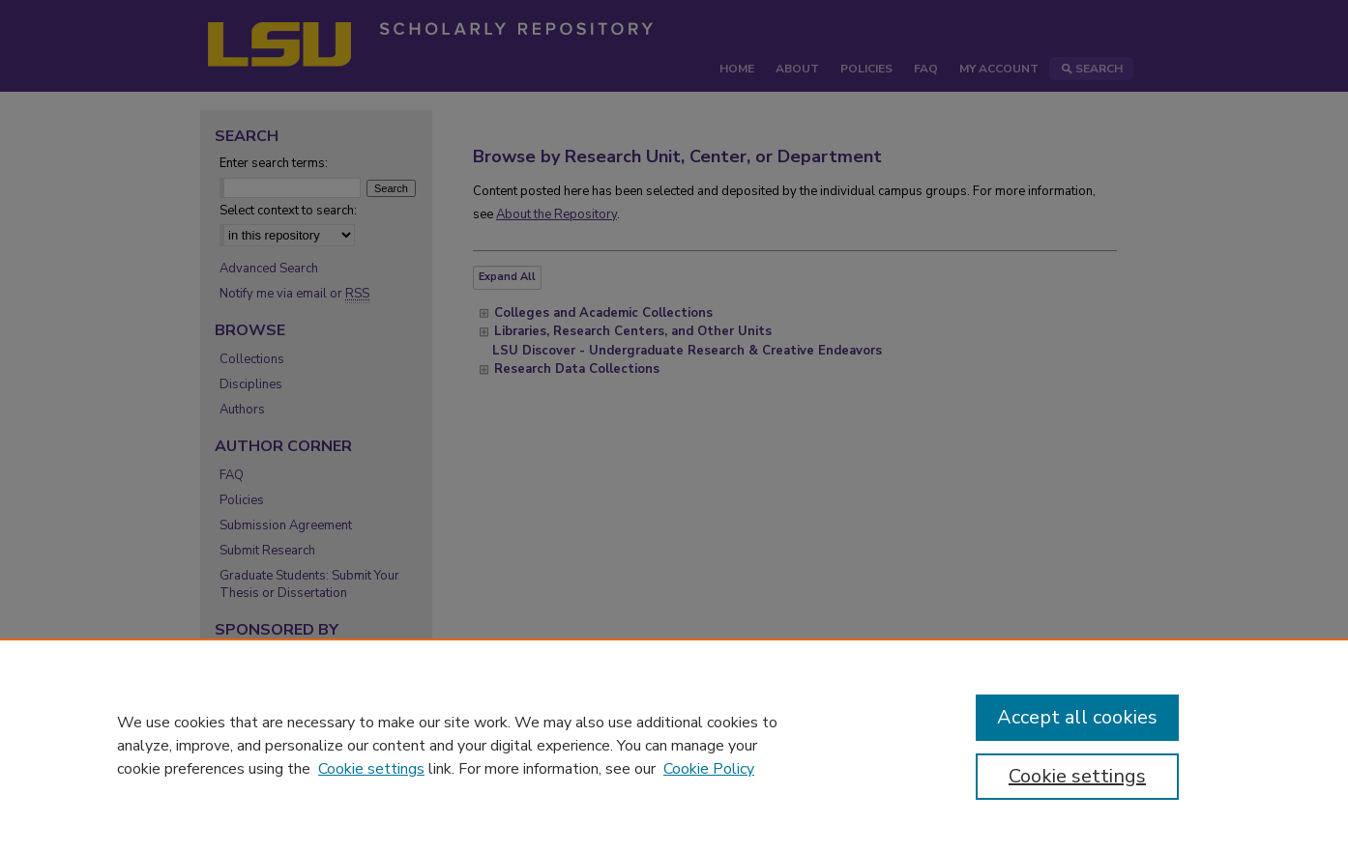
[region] (674, 744)
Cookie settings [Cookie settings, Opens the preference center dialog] (1077, 776)
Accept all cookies (1077, 717)
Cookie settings (371, 769)
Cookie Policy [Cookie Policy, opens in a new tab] (708, 769)
